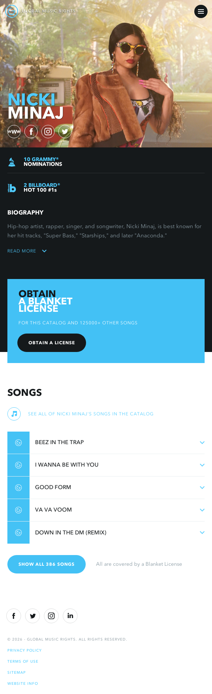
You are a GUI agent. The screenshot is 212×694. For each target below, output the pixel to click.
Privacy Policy (24, 650)
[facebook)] (31, 131)
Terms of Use (22, 661)
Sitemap (16, 672)
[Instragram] (51, 615)
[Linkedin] (70, 615)
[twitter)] (65, 131)
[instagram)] (48, 131)
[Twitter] (32, 615)
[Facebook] (13, 615)
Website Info (22, 683)
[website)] (14, 131)
